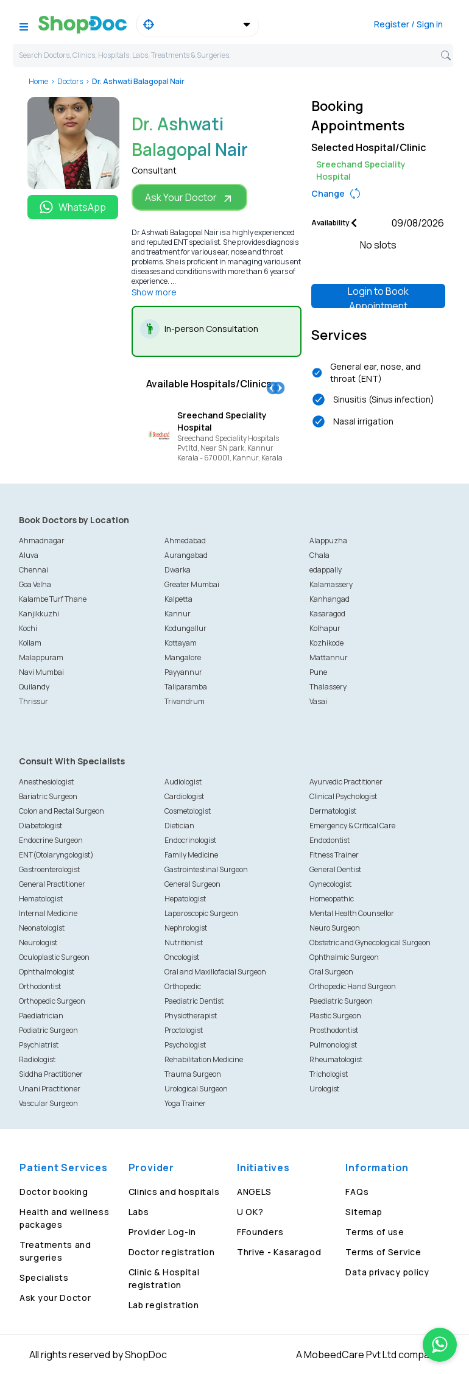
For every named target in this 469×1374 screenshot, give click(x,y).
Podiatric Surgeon (48, 1030)
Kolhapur (324, 628)
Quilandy (34, 687)
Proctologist (183, 1030)
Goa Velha (35, 584)
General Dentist (335, 869)
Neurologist (38, 942)
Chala (319, 555)
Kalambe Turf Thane (52, 599)
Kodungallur (185, 628)
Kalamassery (331, 584)
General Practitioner (52, 884)
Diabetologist (40, 825)
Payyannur (183, 672)
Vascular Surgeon (48, 1103)
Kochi (28, 628)
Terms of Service (383, 1252)
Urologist (324, 1088)
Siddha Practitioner (51, 1074)
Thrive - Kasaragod (279, 1252)
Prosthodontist (333, 1030)
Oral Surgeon (331, 972)
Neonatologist (42, 928)
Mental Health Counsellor (351, 913)
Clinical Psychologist (343, 796)
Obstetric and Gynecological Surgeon (370, 942)
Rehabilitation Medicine (203, 1059)
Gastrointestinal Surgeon (206, 869)
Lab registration (164, 1305)
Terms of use (374, 1232)
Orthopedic (182, 986)
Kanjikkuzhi (39, 613)
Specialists (44, 1277)
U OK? (250, 1211)
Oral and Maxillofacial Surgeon (215, 972)
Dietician (179, 825)
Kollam (30, 643)
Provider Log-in (163, 1232)
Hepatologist (185, 898)
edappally (325, 570)
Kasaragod (327, 613)
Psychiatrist (38, 1045)
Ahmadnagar (42, 540)
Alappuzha (328, 540)
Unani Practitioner (49, 1088)
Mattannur (328, 657)
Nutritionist (183, 942)
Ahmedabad (185, 540)
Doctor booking (53, 1191)
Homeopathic (331, 898)
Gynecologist (330, 884)
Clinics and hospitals (174, 1191)
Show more (154, 292)
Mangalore (182, 657)
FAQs (356, 1191)
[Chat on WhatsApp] (440, 1345)
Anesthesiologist (46, 782)
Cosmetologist (187, 811)
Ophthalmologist (46, 972)
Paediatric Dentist (194, 1001)
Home (38, 81)
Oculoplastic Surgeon (54, 957)
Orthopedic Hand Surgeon (352, 986)
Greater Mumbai (191, 584)
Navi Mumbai (41, 672)
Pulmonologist (333, 1045)
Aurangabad (186, 555)
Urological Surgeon (196, 1088)
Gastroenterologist (49, 869)
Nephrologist (185, 928)
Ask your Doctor (55, 1297)
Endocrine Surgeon (51, 840)
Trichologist (328, 1074)
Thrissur (33, 701)
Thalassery (328, 687)
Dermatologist (332, 811)
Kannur (177, 613)
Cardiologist (184, 796)
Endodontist (329, 840)
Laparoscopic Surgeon (201, 913)
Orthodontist (40, 986)
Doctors (70, 81)
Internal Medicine (48, 913)
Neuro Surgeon (334, 928)
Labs (139, 1211)
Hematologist (41, 898)
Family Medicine (191, 855)
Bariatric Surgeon (48, 796)
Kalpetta (178, 599)
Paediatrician (41, 1015)
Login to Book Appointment (378, 296)
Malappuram (41, 657)
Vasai (318, 701)
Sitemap (363, 1211)
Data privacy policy (387, 1272)
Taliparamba (185, 687)
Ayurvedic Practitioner (346, 782)
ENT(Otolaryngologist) (56, 855)
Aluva (28, 555)
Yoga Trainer (185, 1103)
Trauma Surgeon (192, 1074)
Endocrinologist (190, 840)
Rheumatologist (335, 1059)
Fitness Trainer (334, 855)
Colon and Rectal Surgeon (61, 811)
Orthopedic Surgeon (52, 1001)
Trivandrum (184, 701)
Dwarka (177, 570)
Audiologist (183, 782)
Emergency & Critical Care (352, 825)
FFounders (260, 1232)
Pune (318, 672)
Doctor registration (172, 1252)
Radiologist (37, 1059)
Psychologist (185, 1045)
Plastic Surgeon (335, 1015)
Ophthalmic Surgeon (344, 957)
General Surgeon (192, 884)
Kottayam (180, 643)
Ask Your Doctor (189, 198)
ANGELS (254, 1191)
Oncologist (181, 957)
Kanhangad (329, 599)
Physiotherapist (190, 1015)
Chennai (33, 570)
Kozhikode (326, 643)
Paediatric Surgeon (341, 1001)
